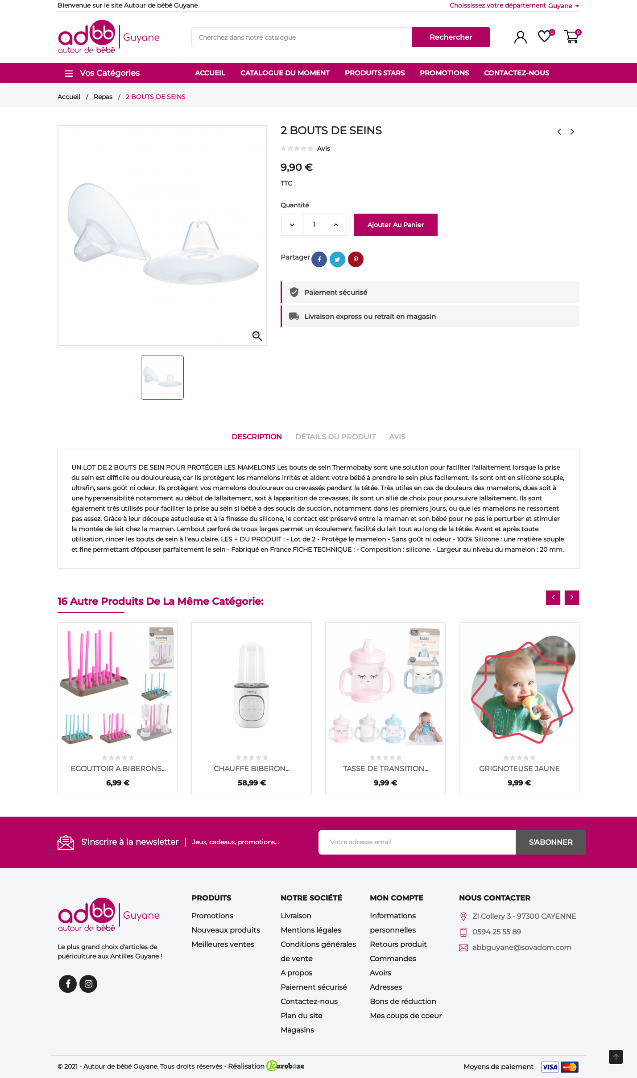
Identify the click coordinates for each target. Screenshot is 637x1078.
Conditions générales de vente (318, 951)
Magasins (297, 1030)
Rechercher (451, 37)
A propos (296, 973)
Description (257, 437)
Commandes (393, 958)
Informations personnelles (393, 923)
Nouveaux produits (225, 930)
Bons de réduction (403, 1001)
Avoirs (380, 973)
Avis (397, 437)
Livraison (296, 916)
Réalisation (266, 1066)
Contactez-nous (309, 1001)
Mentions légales (311, 930)
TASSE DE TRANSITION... (385, 768)
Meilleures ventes (222, 944)
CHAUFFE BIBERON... (252, 768)
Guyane (561, 6)
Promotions (212, 916)
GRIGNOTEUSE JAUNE (519, 768)
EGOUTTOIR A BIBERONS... (117, 768)
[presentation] (553, 597)
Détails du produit (335, 437)
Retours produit (398, 944)
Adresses (386, 987)
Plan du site (302, 1016)
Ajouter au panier (396, 225)
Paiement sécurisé (314, 987)
